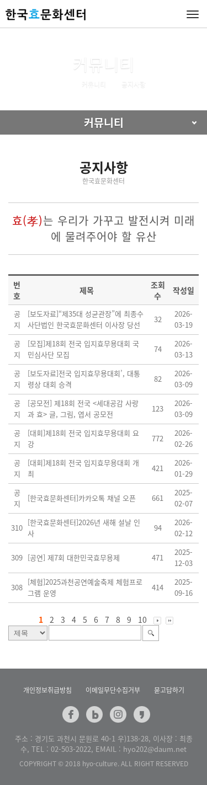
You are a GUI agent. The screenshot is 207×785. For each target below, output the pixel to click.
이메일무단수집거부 (113, 690)
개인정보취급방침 (47, 690)
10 (142, 619)
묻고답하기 (169, 690)
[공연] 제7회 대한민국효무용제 (74, 557)
